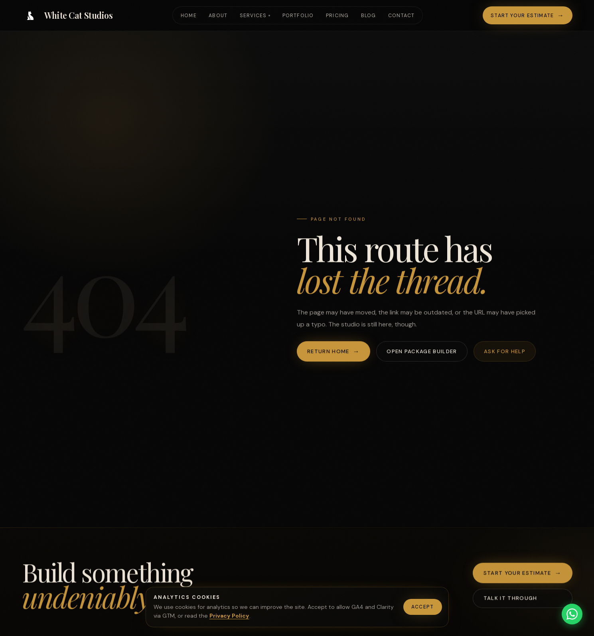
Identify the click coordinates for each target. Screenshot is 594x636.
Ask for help (504, 351)
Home (189, 15)
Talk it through (510, 599)
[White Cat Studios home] (67, 15)
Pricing (337, 15)
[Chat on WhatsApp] (572, 614)
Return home (328, 351)
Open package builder (422, 351)
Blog (368, 15)
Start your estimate (522, 15)
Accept (422, 607)
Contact (401, 15)
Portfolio (298, 15)
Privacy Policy (229, 615)
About (218, 15)
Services (253, 15)
